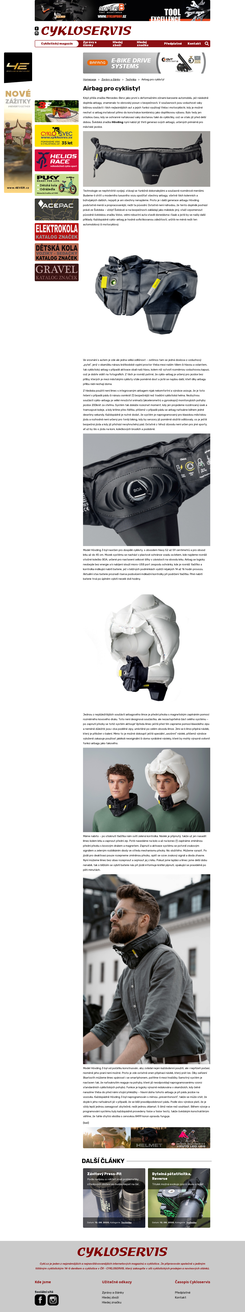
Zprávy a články (90, 44)
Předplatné (173, 43)
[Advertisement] (57, 74)
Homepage (89, 79)
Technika (130, 79)
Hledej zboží (117, 44)
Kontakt (194, 43)
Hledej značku (142, 44)
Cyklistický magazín (57, 43)
